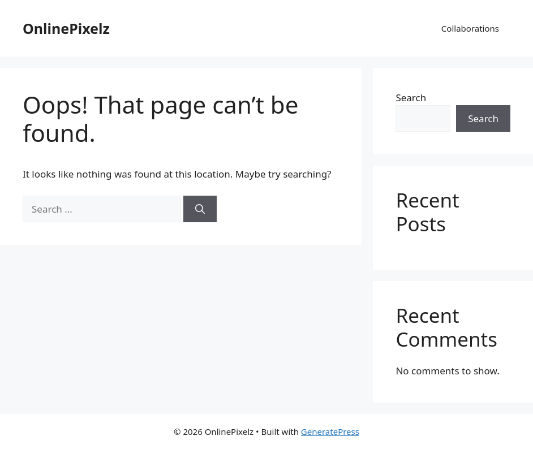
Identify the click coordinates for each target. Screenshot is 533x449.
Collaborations (470, 28)
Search (411, 97)
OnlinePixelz (66, 28)
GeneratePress (330, 431)
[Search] (200, 209)
